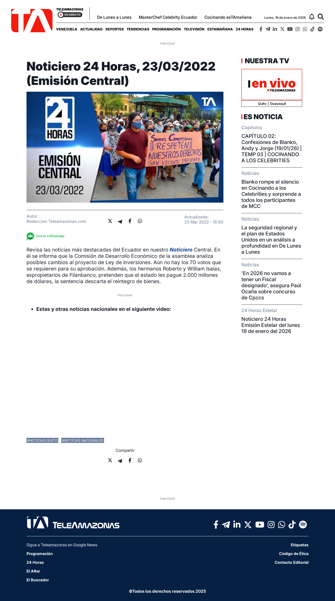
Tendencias (138, 29)
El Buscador (37, 579)
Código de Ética (294, 553)
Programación (166, 29)
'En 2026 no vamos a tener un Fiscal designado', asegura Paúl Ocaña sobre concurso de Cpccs (271, 285)
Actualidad (91, 29)
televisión (194, 29)
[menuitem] (66, 29)
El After (33, 571)
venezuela (66, 29)
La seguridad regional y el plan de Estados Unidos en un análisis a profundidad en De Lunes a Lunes (271, 239)
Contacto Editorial (292, 562)
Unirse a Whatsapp (46, 236)
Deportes (115, 29)
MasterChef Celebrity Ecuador (168, 17)
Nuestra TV (266, 61)
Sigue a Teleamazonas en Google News (61, 544)
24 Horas (244, 29)
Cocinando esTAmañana (228, 17)
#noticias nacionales (82, 440)
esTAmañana (220, 29)
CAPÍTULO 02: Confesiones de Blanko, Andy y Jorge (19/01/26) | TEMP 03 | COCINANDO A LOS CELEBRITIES (271, 148)
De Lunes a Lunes (114, 17)
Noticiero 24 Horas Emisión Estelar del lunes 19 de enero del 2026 (270, 325)
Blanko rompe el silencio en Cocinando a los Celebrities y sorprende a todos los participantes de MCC (271, 194)
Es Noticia (263, 117)
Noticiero (181, 250)
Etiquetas (300, 544)
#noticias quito (42, 440)
